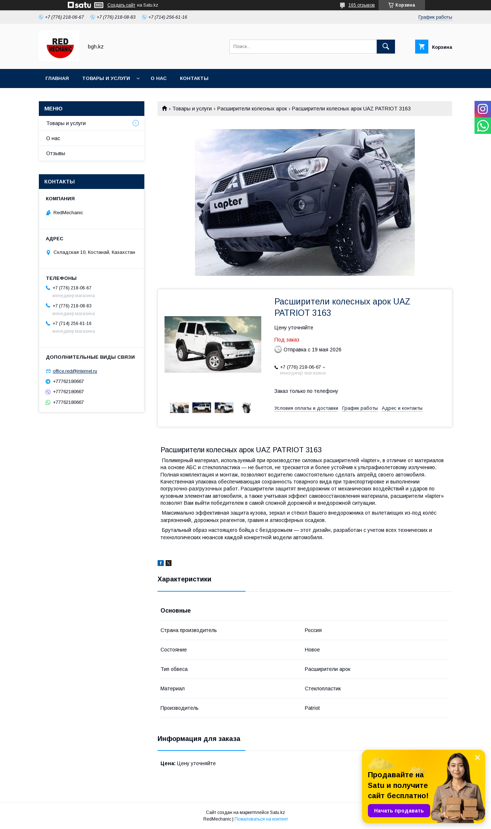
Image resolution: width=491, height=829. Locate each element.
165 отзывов (361, 5)
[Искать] (386, 47)
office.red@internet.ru (75, 371)
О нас (159, 78)
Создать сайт (121, 5)
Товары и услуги (106, 78)
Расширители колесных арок (252, 109)
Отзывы (55, 153)
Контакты (194, 78)
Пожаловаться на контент (261, 819)
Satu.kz (277, 812)
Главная (57, 78)
